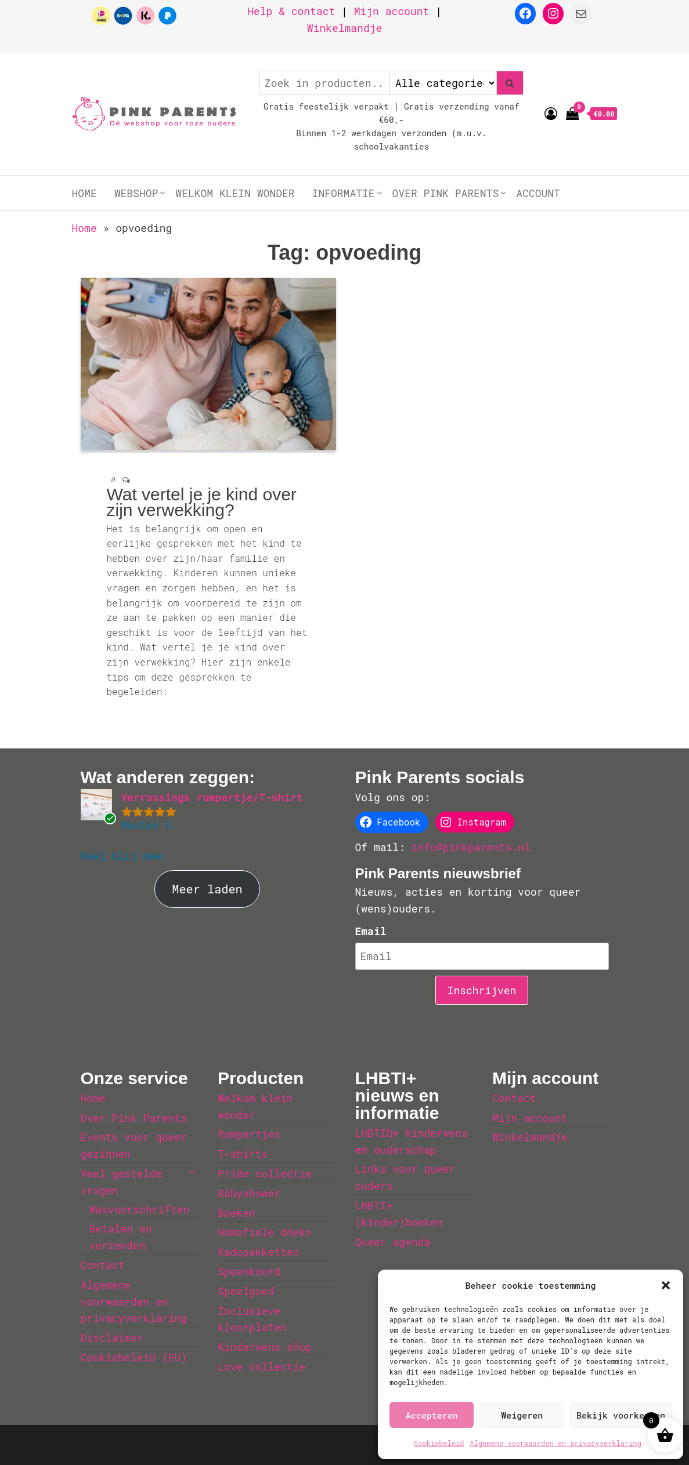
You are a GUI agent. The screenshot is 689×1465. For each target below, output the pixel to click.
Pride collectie (265, 1173)
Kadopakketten (258, 1252)
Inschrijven (482, 990)
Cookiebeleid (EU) (134, 1357)
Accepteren (432, 1415)
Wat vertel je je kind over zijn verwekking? (202, 502)
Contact (103, 1265)
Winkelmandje (345, 28)
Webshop (136, 193)
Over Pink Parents (445, 193)
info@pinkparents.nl (471, 847)
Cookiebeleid (439, 1443)
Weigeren (522, 1415)
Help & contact (291, 11)
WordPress (319, 1445)
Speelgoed (246, 1291)
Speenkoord (249, 1271)
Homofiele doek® (265, 1232)
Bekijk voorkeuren (620, 1415)
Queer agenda (393, 1242)
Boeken (236, 1213)
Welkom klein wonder (234, 193)
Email (371, 931)
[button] (666, 1285)
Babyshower (249, 1193)
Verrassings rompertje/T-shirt (212, 797)
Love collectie (261, 1366)
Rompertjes (249, 1134)
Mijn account (392, 11)
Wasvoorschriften (139, 1209)
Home (84, 193)
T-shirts (243, 1154)
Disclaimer (112, 1337)
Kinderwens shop (265, 1347)
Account (538, 193)
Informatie (343, 193)
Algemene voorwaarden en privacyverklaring (555, 1443)
